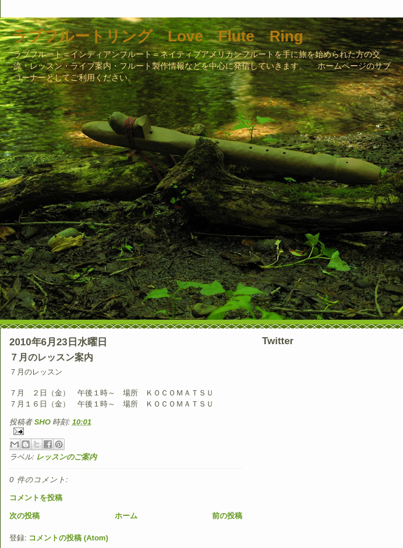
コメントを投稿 (35, 497)
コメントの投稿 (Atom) (68, 537)
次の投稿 (24, 515)
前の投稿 (227, 515)
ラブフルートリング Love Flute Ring (157, 36)
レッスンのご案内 (66, 456)
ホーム (126, 515)
